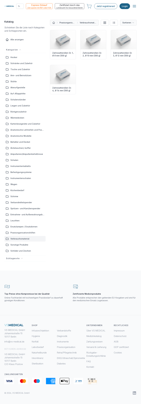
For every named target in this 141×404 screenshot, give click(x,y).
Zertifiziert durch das (69, 6)
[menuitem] (44, 330)
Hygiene (36, 336)
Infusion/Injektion (40, 330)
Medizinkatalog (93, 336)
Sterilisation (37, 363)
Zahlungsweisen (94, 341)
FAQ (88, 361)
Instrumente (63, 341)
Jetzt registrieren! (106, 6)
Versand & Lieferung (96, 347)
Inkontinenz (37, 358)
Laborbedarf (38, 347)
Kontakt (90, 367)
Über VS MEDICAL (95, 330)
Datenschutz (120, 336)
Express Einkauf (39, 6)
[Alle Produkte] (53, 22)
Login (125, 6)
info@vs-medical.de (14, 341)
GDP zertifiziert (121, 347)
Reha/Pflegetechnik (67, 352)
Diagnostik (62, 336)
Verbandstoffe (64, 330)
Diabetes (61, 363)
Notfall (35, 341)
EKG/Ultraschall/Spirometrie (71, 358)
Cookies (118, 352)
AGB (116, 341)
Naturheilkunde (39, 352)
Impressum (119, 330)
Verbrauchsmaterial (88, 22)
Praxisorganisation (67, 22)
